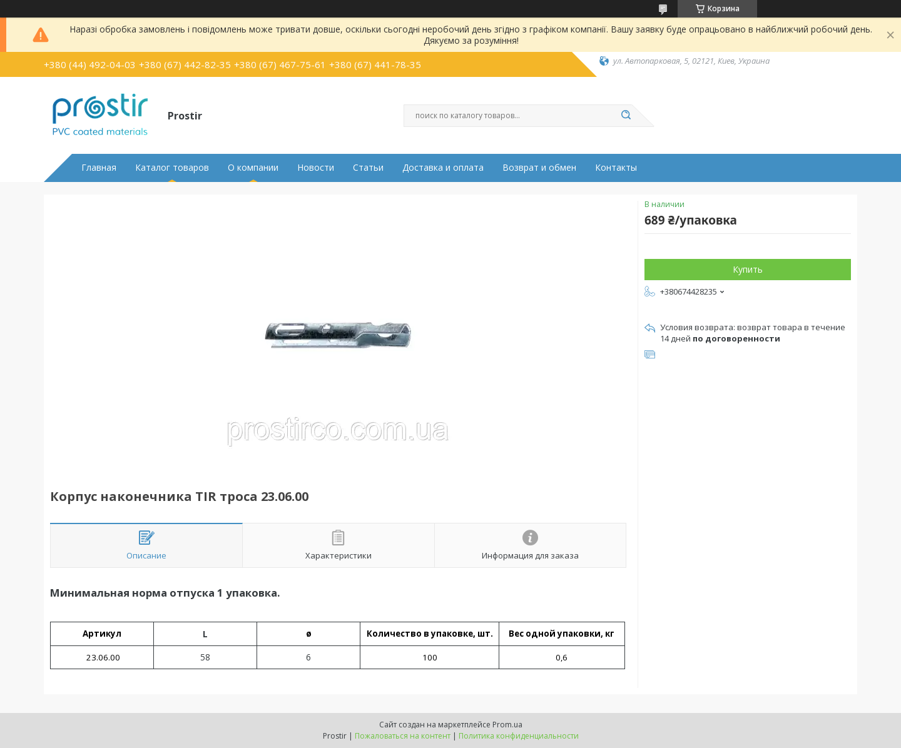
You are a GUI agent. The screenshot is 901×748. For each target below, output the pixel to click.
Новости (315, 167)
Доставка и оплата (443, 167)
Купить (748, 269)
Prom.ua (507, 724)
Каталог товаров (172, 167)
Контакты (616, 167)
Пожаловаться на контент (402, 735)
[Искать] (625, 115)
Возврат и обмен (539, 167)
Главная (98, 167)
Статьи (368, 167)
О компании (253, 167)
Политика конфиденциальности (519, 735)
